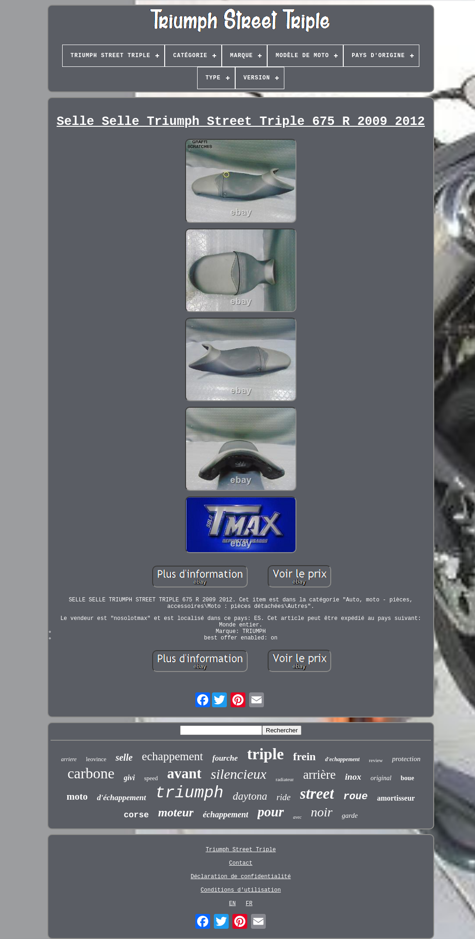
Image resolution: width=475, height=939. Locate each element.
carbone (90, 773)
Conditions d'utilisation (241, 890)
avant (184, 773)
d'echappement (342, 759)
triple (265, 754)
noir (322, 812)
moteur (176, 812)
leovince (96, 759)
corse (136, 815)
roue (355, 796)
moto (77, 796)
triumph (189, 793)
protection (406, 759)
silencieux (238, 774)
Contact (240, 863)
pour (270, 811)
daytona (250, 796)
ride (283, 797)
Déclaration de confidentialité (241, 877)
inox (353, 777)
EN (232, 903)
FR (249, 903)
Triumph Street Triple (240, 850)
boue (407, 778)
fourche (225, 758)
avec (297, 817)
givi (129, 778)
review (376, 760)
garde (350, 815)
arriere (69, 759)
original (381, 778)
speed (151, 778)
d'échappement (121, 797)
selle (124, 757)
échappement (225, 814)
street (317, 793)
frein (304, 756)
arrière (319, 775)
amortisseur (396, 798)
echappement (172, 756)
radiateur (285, 779)
